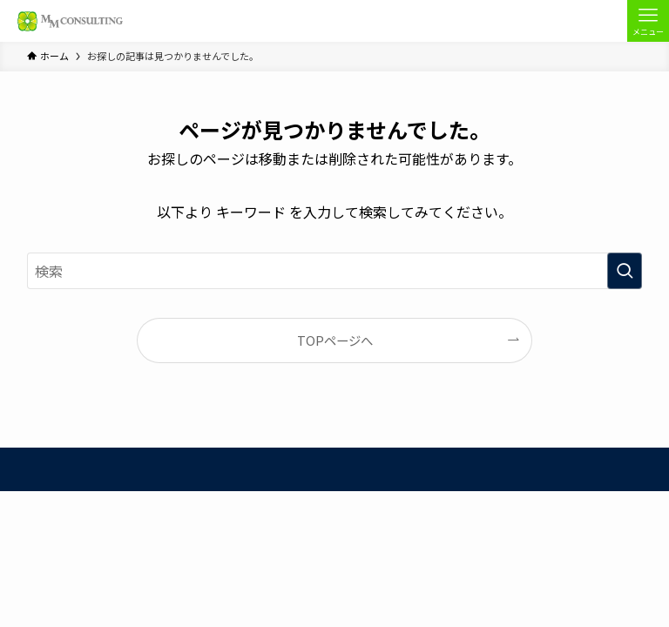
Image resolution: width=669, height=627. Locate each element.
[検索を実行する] (624, 271)
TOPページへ (335, 340)
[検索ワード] (335, 271)
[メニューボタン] (648, 21)
